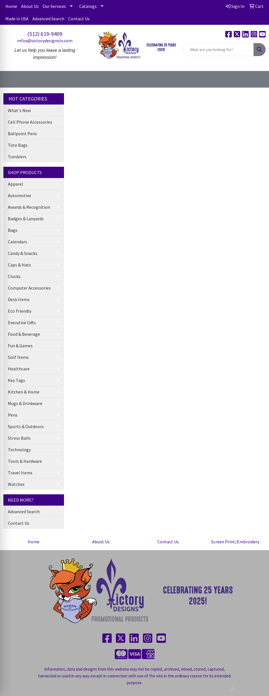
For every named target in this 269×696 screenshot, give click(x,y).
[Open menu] (257, 79)
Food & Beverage (24, 334)
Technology (19, 449)
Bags (12, 230)
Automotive (19, 195)
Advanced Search (48, 18)
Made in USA (16, 18)
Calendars (17, 241)
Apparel (15, 184)
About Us (30, 6)
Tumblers (17, 156)
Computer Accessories (29, 288)
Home (11, 6)
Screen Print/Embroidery (235, 541)
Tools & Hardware (25, 461)
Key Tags (16, 380)
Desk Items (19, 299)
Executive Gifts (22, 322)
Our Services (54, 6)
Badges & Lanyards (26, 218)
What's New (19, 110)
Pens (12, 415)
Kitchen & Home (23, 392)
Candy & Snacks (22, 253)
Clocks (14, 276)
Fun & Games (20, 345)
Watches (16, 484)
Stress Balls (19, 438)
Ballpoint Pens (22, 133)
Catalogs (88, 6)
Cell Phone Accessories (30, 122)
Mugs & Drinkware (25, 403)
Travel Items (20, 472)
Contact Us (79, 18)
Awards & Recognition (29, 207)
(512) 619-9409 (44, 33)
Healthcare (19, 369)
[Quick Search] (218, 49)
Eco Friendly (19, 311)
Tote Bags (18, 145)
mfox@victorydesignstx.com (44, 40)
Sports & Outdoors (26, 426)
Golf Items (18, 357)
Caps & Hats (19, 265)
